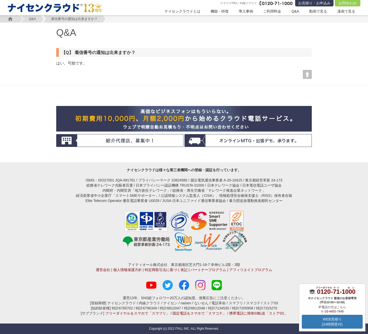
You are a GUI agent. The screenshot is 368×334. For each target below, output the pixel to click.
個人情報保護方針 (127, 270)
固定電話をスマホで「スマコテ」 (199, 313)
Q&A (295, 11)
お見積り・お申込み (314, 3)
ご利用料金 (272, 11)
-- (336, 291)
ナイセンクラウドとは (182, 11)
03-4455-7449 (334, 311)
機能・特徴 (219, 11)
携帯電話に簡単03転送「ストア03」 (258, 313)
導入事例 (246, 11)
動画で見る (318, 11)
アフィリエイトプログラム (250, 270)
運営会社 (103, 270)
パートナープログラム (208, 270)
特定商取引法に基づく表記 (166, 270)
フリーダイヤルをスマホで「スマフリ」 (137, 313)
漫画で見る (346, 11)
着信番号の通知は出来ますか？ (74, 19)
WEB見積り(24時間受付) (332, 321)
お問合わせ (347, 3)
